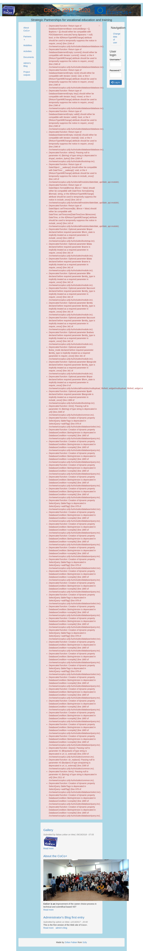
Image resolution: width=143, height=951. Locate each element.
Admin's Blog (27, 64)
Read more (48, 848)
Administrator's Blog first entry (63, 917)
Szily (85, 942)
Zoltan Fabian (71, 942)
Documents (28, 57)
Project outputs (26, 73)
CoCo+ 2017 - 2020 (67, 10)
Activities (27, 51)
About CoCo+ (26, 29)
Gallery (48, 830)
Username (115, 59)
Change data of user (116, 38)
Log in (115, 82)
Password (115, 70)
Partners (27, 37)
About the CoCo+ (55, 856)
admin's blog (61, 928)
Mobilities (27, 45)
